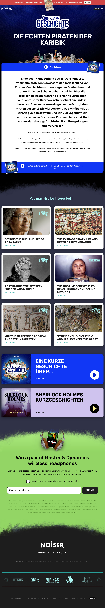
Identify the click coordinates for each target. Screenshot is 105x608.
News (73, 598)
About (66, 598)
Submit (90, 490)
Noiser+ (97, 9)
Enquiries (82, 598)
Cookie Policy (56, 598)
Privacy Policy (44, 598)
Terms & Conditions (31, 598)
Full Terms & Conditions (73, 510)
